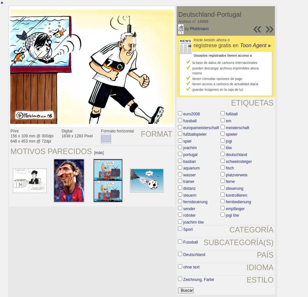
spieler (231, 134)
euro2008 (191, 114)
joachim (190, 148)
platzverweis (236, 175)
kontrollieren (236, 195)
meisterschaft (237, 128)
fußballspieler (194, 134)
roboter (189, 215)
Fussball (190, 242)
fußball (232, 114)
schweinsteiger (239, 161)
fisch (230, 168)
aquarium (191, 168)
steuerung (234, 188)
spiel (187, 141)
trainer (188, 181)
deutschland (236, 154)
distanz (189, 188)
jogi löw (232, 215)
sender (189, 209)
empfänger (235, 209)
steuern (189, 195)
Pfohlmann (199, 29)
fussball (190, 121)
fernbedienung (238, 202)
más (99, 152)
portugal (190, 154)
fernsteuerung (195, 202)
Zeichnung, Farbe (198, 279)
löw (229, 148)
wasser (189, 175)
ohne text (191, 267)
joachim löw (193, 222)
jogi (229, 141)
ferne (230, 181)
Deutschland (194, 254)
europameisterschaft (201, 128)
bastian (189, 161)
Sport (188, 229)
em (228, 121)
